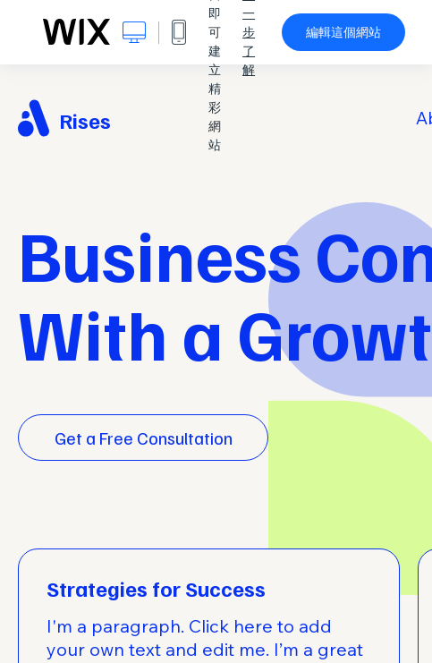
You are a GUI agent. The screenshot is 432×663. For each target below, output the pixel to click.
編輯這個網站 (343, 32)
